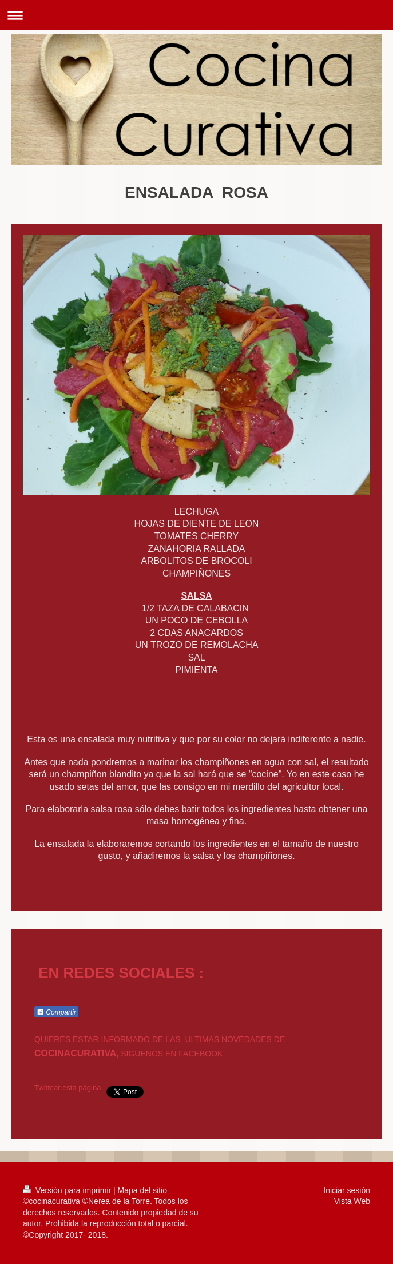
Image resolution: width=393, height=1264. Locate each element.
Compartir (56, 1012)
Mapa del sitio (142, 1190)
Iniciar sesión (346, 1190)
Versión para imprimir (68, 1190)
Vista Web (352, 1201)
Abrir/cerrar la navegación (196, 15)
